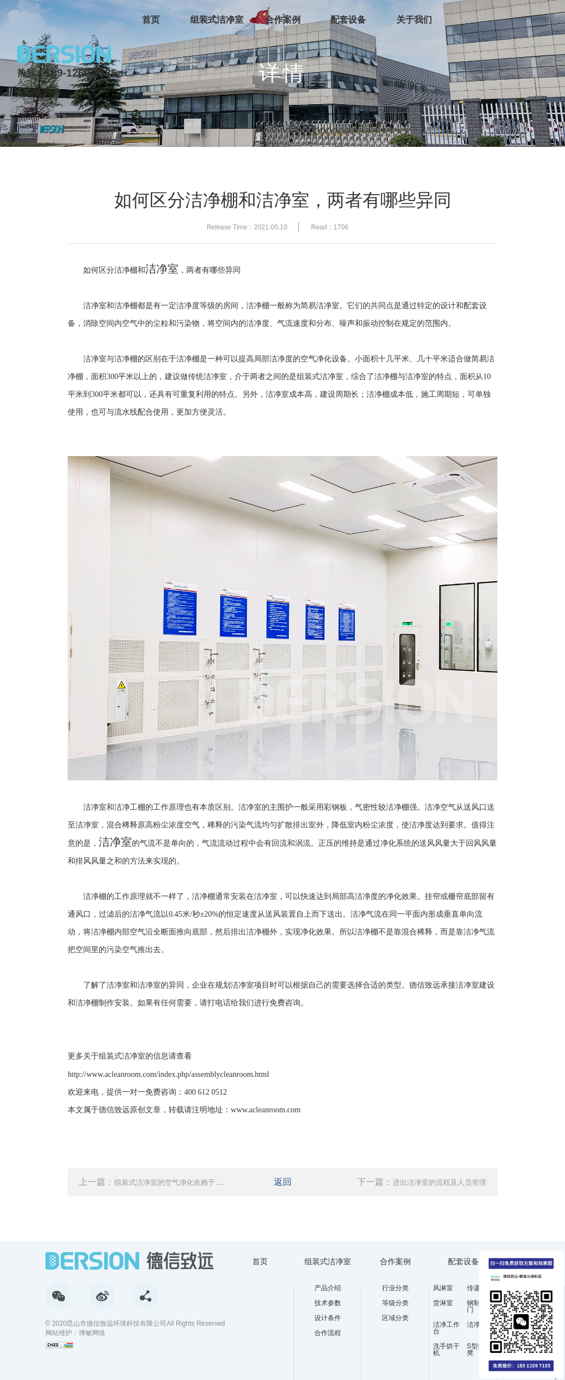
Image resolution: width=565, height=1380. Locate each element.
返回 (283, 1182)
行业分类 (395, 1288)
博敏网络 (92, 1333)
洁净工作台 (446, 1328)
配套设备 (348, 19)
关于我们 (414, 19)
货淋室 (443, 1303)
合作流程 (327, 1333)
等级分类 (395, 1303)
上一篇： (153, 1182)
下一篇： (421, 1182)
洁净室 (162, 269)
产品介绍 (327, 1288)
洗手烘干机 (446, 1349)
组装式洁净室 (216, 19)
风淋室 (443, 1288)
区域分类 (395, 1318)
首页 (151, 19)
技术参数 (327, 1303)
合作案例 (283, 19)
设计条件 (327, 1318)
